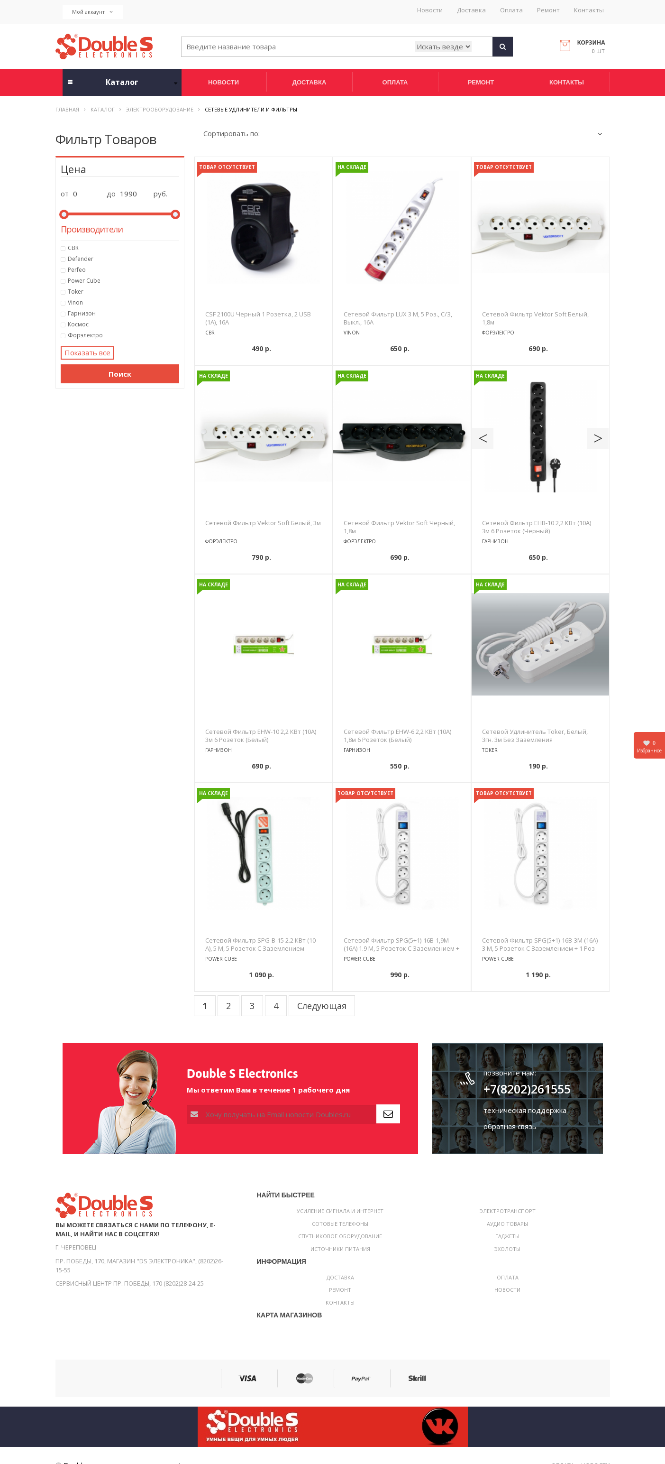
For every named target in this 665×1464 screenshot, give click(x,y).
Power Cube (124, 281)
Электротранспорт (508, 1210)
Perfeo (124, 270)
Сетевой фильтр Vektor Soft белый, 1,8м (535, 318)
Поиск (120, 374)
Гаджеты (507, 1236)
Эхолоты (507, 1248)
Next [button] (598, 438)
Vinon (124, 302)
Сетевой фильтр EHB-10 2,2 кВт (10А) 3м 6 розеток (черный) (536, 527)
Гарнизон (124, 313)
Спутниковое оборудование (340, 1236)
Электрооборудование (159, 109)
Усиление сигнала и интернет (340, 1210)
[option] (263, 227)
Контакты (589, 10)
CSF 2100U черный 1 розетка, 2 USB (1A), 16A (258, 318)
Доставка (471, 10)
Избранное (649, 746)
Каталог (103, 109)
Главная (67, 109)
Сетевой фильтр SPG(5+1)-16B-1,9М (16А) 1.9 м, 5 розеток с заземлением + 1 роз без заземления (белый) (401, 948)
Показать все (87, 352)
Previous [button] (482, 438)
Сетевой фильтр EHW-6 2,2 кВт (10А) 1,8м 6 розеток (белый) (397, 735)
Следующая (321, 1005)
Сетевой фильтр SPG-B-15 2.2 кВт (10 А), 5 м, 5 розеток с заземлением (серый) (260, 948)
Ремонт (548, 10)
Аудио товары (507, 1223)
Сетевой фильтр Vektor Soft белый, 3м (263, 523)
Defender (124, 259)
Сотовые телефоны (340, 1223)
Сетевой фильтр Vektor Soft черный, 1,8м (399, 527)
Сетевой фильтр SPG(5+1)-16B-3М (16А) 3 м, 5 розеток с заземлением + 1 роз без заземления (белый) (540, 948)
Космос (124, 324)
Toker (124, 292)
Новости (430, 10)
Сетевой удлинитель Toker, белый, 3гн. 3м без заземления (535, 735)
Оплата (511, 10)
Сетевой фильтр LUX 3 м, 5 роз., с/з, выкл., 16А (398, 318)
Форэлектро (124, 335)
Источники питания (340, 1248)
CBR (124, 248)
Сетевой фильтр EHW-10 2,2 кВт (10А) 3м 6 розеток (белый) (260, 735)
